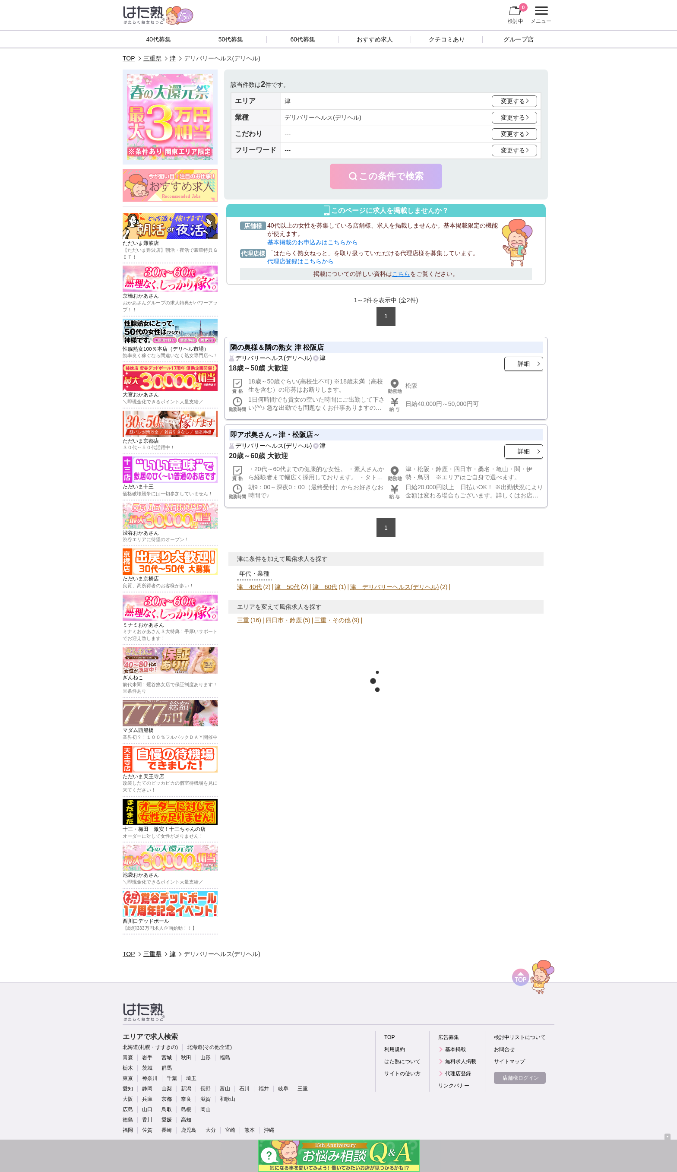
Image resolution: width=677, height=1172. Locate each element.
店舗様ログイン (521, 1078)
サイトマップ (509, 1061)
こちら (401, 273)
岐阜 (283, 1089)
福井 (264, 1089)
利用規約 (394, 1049)
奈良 (186, 1099)
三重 (243, 620)
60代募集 (302, 39)
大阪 (128, 1099)
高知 (186, 1120)
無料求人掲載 (460, 1061)
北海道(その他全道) (209, 1047)
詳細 (524, 363)
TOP (129, 58)
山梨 (166, 1089)
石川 (244, 1089)
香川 (147, 1120)
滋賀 (205, 1099)
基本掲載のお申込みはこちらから (312, 242)
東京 (128, 1078)
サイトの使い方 (402, 1074)
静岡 (147, 1089)
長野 (205, 1089)
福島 (225, 1058)
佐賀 (147, 1130)
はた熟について (402, 1061)
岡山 (205, 1109)
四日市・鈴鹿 (284, 620)
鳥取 (166, 1109)
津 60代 (325, 586)
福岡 (128, 1130)
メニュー (539, 15)
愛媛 (166, 1120)
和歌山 (227, 1099)
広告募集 (448, 1037)
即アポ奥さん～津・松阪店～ (275, 434)
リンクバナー (453, 1086)
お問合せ (504, 1049)
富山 (225, 1089)
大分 (211, 1130)
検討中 (518, 13)
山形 (205, 1058)
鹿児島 (188, 1130)
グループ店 (518, 39)
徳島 (128, 1120)
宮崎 (230, 1130)
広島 (128, 1109)
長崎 (166, 1130)
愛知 (128, 1089)
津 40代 (249, 586)
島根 (186, 1109)
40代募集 (158, 39)
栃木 (128, 1068)
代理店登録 (458, 1074)
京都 (166, 1099)
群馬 (166, 1068)
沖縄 (269, 1130)
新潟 (186, 1089)
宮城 (166, 1058)
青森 (128, 1058)
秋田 (186, 1058)
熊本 (249, 1130)
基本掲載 (455, 1049)
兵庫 (147, 1099)
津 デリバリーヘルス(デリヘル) (394, 586)
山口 (147, 1109)
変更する (513, 101)
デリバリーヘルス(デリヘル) (273, 358)
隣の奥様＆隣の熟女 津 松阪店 (277, 347)
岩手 (147, 1058)
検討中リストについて (520, 1037)
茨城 (147, 1068)
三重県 (152, 58)
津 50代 (287, 586)
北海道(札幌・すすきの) (150, 1047)
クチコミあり (447, 39)
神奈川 (150, 1078)
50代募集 (231, 39)
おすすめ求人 (375, 39)
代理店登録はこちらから (300, 261)
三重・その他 (332, 620)
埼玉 (191, 1078)
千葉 (172, 1078)
